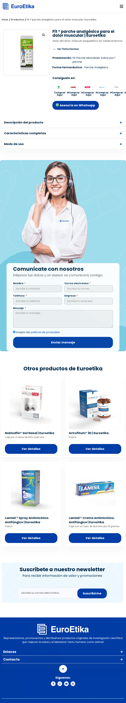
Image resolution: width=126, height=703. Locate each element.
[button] (121, 6)
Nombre (18, 284)
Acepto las (37, 333)
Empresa (70, 296)
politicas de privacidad (44, 333)
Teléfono (19, 296)
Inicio (5, 19)
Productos (17, 19)
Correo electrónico (76, 284)
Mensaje (18, 309)
